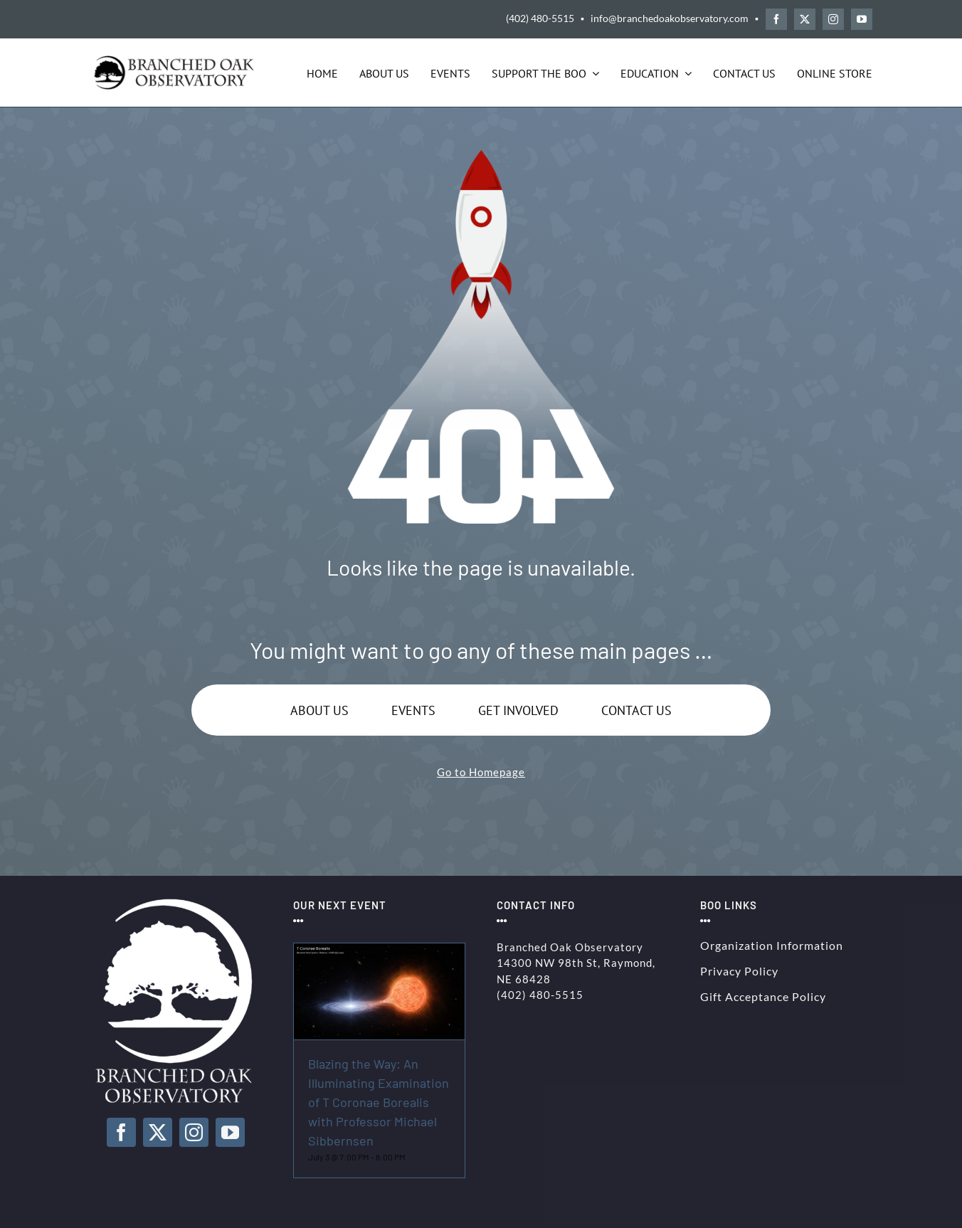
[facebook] (776, 19)
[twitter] (804, 19)
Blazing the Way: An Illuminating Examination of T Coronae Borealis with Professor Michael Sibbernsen (378, 1102)
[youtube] (861, 19)
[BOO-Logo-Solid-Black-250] (176, 60)
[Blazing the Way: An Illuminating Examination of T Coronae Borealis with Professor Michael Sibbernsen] (379, 951)
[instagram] (833, 19)
